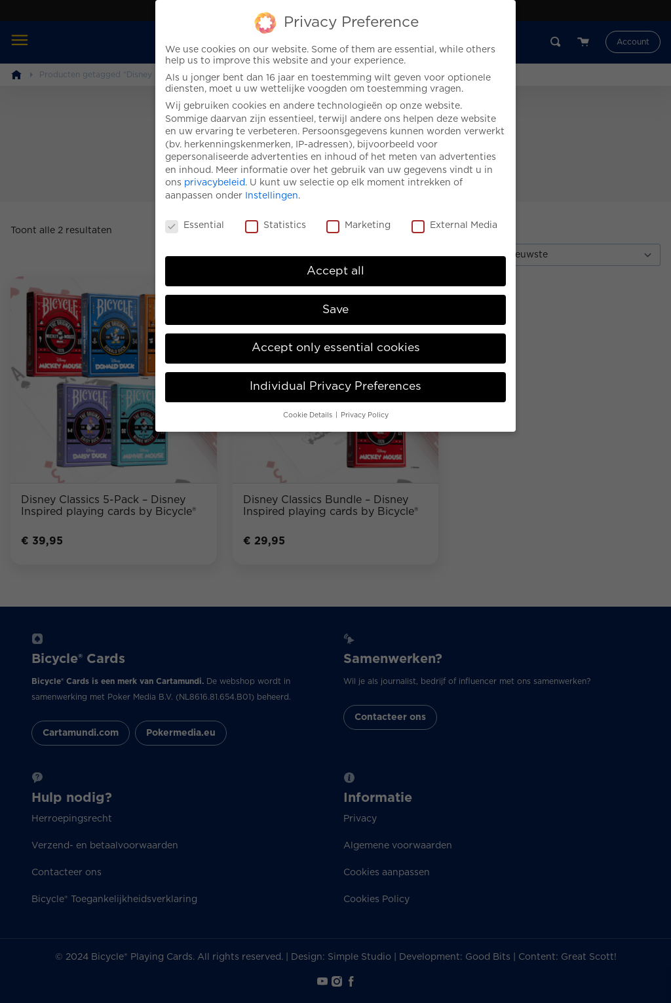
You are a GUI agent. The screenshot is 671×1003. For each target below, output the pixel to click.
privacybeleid (214, 172)
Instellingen (271, 185)
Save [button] (335, 299)
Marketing (358, 215)
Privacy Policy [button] (365, 405)
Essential (194, 215)
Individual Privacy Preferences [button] (335, 376)
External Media (454, 215)
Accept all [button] (335, 260)
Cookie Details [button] (308, 405)
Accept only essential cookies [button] (336, 337)
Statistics (275, 215)
